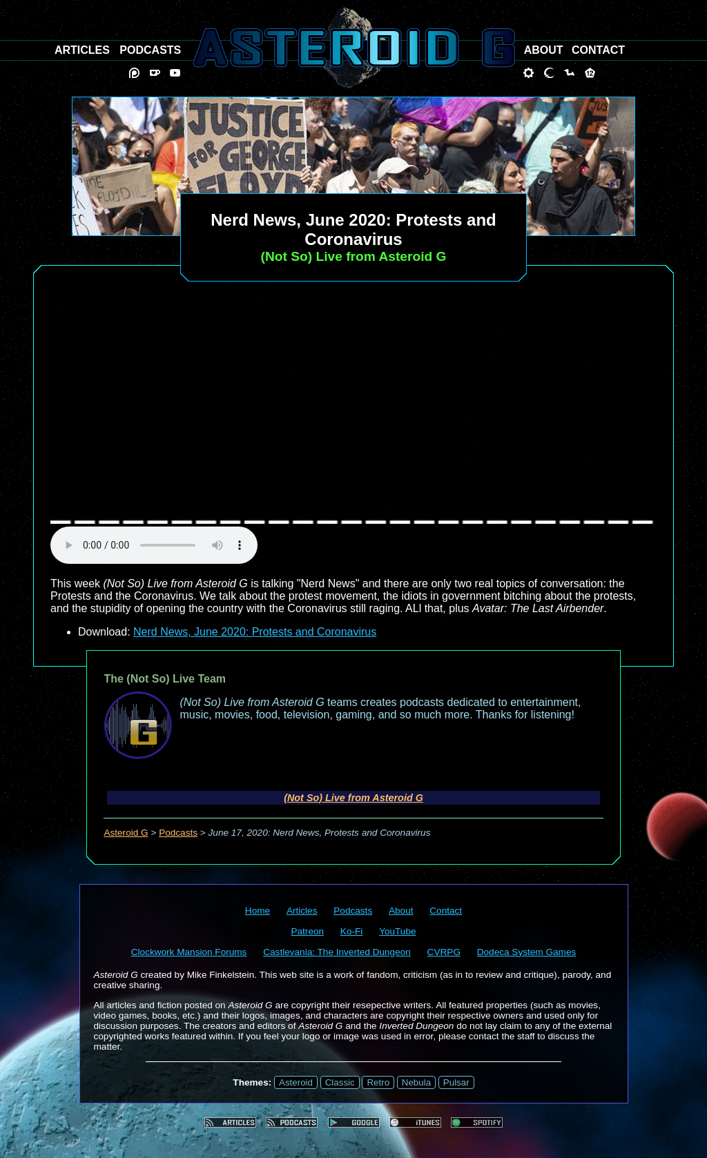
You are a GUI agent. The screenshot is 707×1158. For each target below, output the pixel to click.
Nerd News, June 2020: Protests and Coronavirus (254, 632)
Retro (378, 1082)
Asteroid (296, 1082)
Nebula (416, 1082)
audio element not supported (154, 545)
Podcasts (178, 832)
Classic (340, 1082)
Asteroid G (126, 832)
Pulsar (456, 1082)
